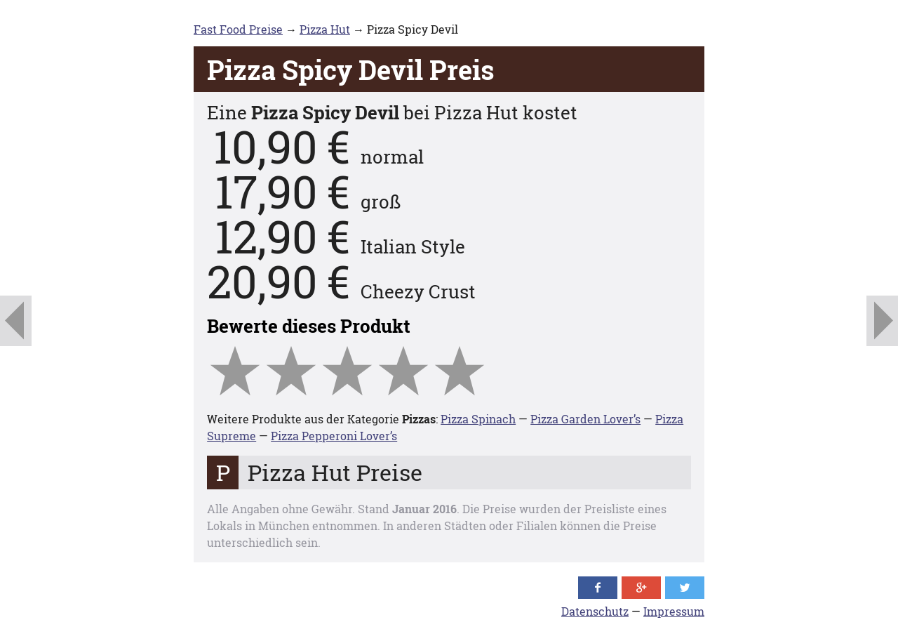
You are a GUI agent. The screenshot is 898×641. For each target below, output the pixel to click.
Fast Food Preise (238, 29)
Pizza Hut (325, 29)
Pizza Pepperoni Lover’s (334, 435)
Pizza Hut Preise (335, 472)
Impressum (673, 611)
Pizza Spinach (478, 418)
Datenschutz (595, 611)
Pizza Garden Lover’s (585, 418)
